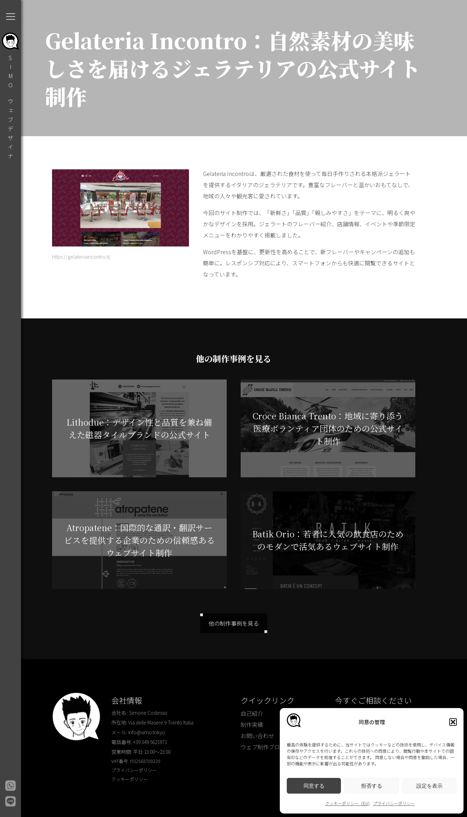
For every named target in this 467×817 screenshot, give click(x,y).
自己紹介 (252, 713)
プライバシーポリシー (394, 803)
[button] (453, 722)
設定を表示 (429, 786)
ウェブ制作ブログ (263, 747)
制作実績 (252, 724)
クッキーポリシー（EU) (347, 803)
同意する (314, 786)
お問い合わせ (257, 735)
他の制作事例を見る (234, 623)
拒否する (371, 786)
